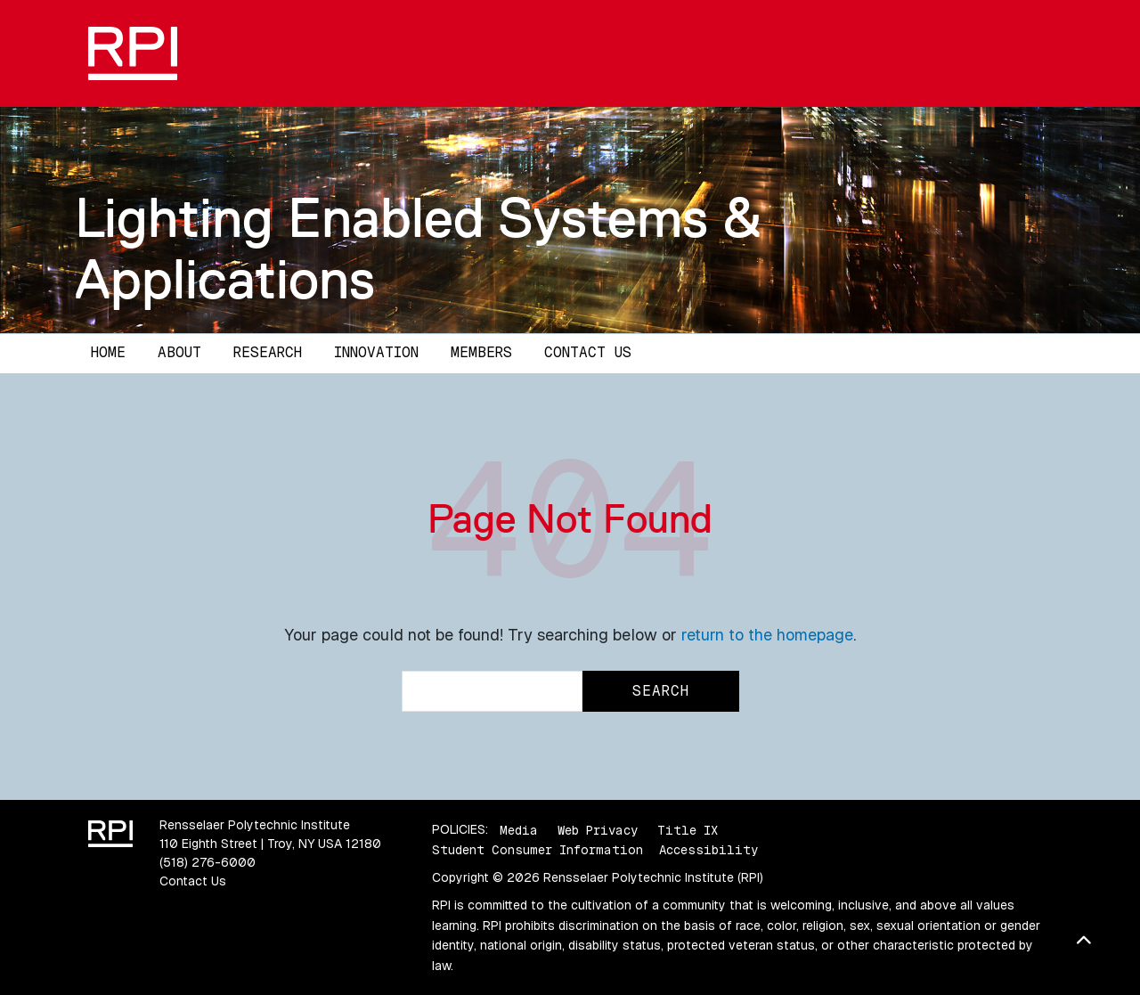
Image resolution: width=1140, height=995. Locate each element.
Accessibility (708, 850)
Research (267, 352)
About (179, 352)
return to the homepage (767, 634)
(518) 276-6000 (207, 862)
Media (519, 829)
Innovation (376, 352)
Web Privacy (598, 829)
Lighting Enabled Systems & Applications (418, 248)
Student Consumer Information (537, 850)
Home (108, 352)
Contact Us (587, 352)
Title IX (687, 829)
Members (481, 352)
